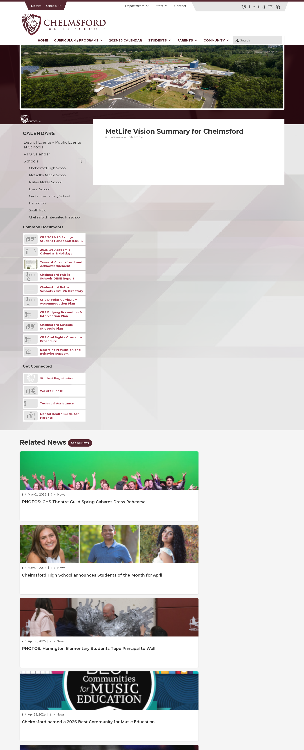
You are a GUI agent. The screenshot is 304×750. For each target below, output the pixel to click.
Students (159, 40)
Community (216, 40)
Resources (30, 121)
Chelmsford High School (47, 168)
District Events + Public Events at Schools (52, 144)
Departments (137, 6)
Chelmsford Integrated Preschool (54, 217)
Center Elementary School (49, 196)
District (36, 5)
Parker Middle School (45, 182)
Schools (53, 5)
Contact (180, 6)
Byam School (39, 189)
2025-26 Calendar (125, 40)
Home (43, 40)
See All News (82, 442)
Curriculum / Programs (78, 40)
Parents (187, 40)
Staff (162, 6)
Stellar (260, 736)
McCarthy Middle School (47, 175)
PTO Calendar (37, 154)
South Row (37, 210)
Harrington (37, 203)
